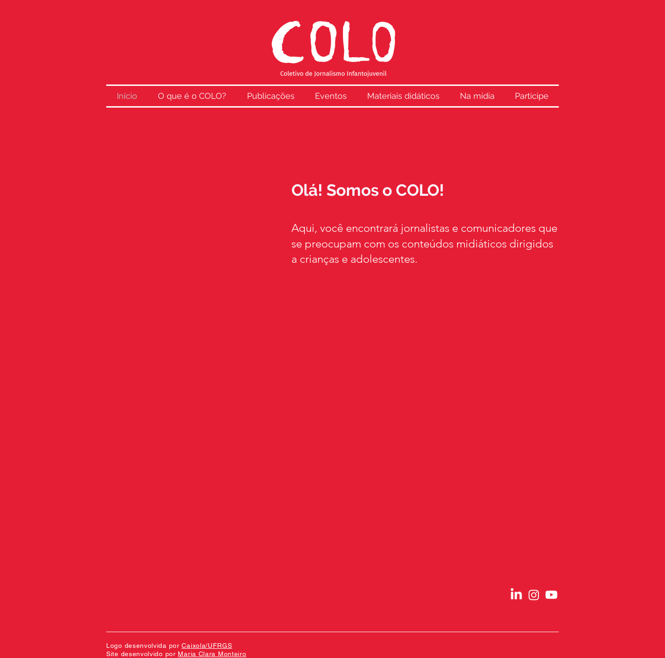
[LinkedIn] (516, 595)
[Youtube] (551, 595)
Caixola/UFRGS (206, 645)
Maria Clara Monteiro (212, 654)
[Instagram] (534, 595)
